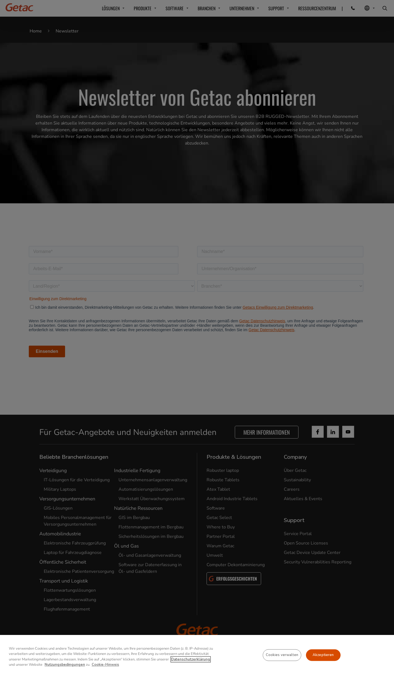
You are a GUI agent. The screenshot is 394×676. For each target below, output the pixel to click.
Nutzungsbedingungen (65, 664)
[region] (197, 655)
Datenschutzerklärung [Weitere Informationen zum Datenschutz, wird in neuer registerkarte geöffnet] (190, 659)
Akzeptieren (323, 654)
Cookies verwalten (282, 654)
